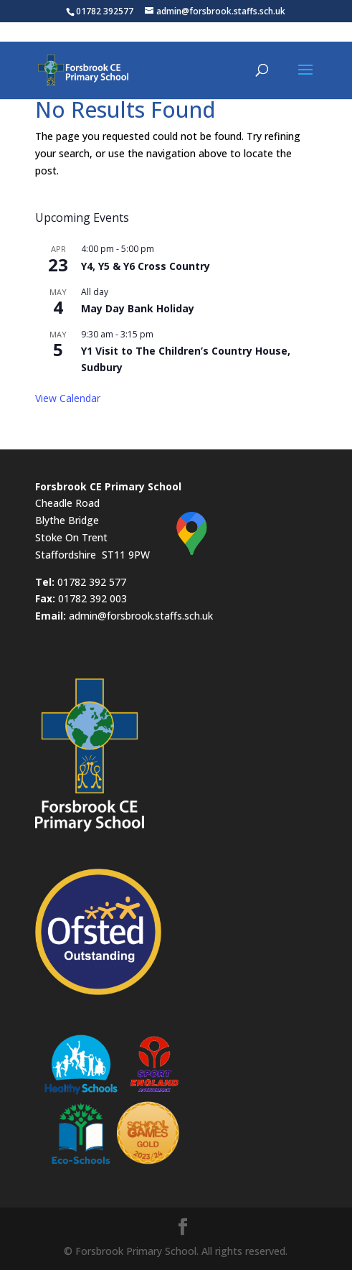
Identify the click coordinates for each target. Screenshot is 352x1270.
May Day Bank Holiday (137, 308)
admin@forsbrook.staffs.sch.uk (141, 615)
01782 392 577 (91, 582)
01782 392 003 (92, 598)
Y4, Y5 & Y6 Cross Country (145, 266)
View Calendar (67, 398)
